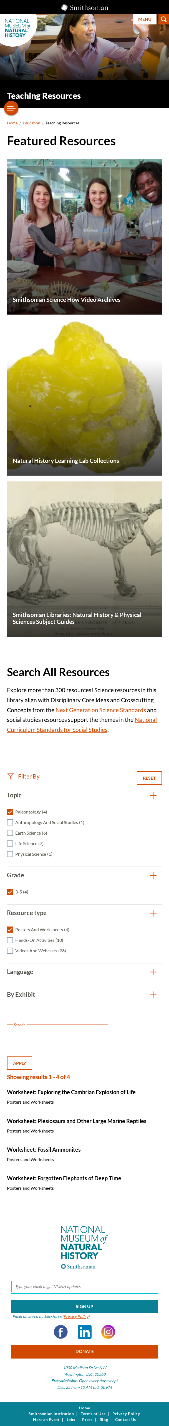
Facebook (61, 1332)
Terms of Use (93, 1414)
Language (20, 971)
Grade (15, 875)
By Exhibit (21, 994)
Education (31, 122)
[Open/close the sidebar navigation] (11, 108)
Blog (104, 1420)
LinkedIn (85, 1332)
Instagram (108, 1332)
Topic (14, 795)
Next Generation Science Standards (101, 709)
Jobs (71, 1420)
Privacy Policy (76, 1316)
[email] (84, 1287)
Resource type (27, 913)
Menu (145, 19)
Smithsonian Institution (51, 1414)
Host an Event (46, 1420)
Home (12, 122)
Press (87, 1420)
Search (163, 19)
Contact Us (125, 1420)
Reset (149, 777)
